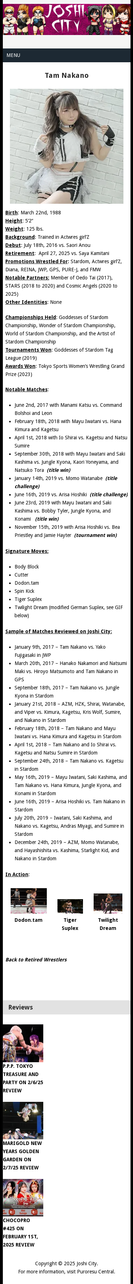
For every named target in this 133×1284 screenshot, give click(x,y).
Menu (13, 55)
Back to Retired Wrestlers (36, 959)
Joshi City (87, 1263)
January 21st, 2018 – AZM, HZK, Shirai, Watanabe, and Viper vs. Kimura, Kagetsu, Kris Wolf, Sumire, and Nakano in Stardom (70, 712)
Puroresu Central (95, 1271)
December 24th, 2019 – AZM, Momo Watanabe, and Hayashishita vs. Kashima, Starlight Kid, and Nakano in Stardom (67, 850)
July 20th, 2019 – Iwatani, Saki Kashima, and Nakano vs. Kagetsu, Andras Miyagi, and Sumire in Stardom (69, 826)
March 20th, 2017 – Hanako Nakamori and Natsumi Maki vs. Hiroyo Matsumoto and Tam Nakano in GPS (71, 671)
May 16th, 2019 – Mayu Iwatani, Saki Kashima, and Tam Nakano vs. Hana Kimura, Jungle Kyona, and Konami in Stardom (71, 785)
